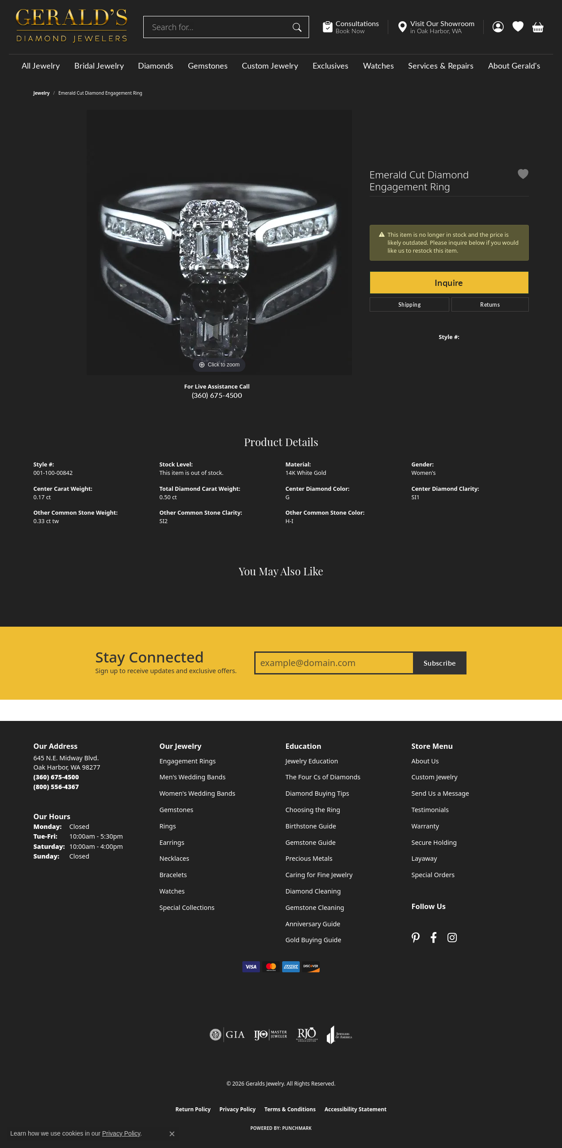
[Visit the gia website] (227, 1035)
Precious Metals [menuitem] (309, 858)
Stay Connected (150, 657)
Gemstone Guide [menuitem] (311, 842)
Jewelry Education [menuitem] (312, 761)
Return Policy (193, 1109)
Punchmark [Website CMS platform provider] (297, 1128)
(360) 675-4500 (217, 395)
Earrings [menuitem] (172, 842)
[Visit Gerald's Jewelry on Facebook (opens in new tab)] (433, 938)
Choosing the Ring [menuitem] (313, 809)
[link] (355, 27)
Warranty (425, 826)
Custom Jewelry (270, 65)
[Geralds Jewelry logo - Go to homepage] (71, 27)
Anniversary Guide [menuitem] (313, 924)
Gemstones (208, 65)
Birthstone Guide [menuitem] (311, 826)
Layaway (424, 858)
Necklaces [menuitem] (174, 858)
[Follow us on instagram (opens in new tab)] (452, 938)
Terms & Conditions (290, 1109)
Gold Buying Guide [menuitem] (313, 940)
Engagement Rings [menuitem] (188, 761)
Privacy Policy (237, 1109)
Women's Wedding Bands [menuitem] (198, 793)
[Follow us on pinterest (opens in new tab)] (416, 938)
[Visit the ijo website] (270, 1035)
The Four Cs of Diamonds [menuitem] (323, 777)
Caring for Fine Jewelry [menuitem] (319, 875)
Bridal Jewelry (99, 65)
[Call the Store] (56, 777)
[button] (498, 27)
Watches (378, 65)
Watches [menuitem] (172, 891)
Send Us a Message (440, 793)
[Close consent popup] (172, 1133)
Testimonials (430, 809)
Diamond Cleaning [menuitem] (313, 891)
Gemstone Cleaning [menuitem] (315, 907)
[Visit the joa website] (339, 1035)
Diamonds (155, 65)
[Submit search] (298, 27)
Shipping (409, 304)
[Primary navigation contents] (281, 65)
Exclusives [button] (330, 65)
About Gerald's (514, 65)
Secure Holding (434, 842)
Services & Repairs (441, 65)
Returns (490, 304)
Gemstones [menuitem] (177, 809)
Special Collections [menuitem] (187, 907)
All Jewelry (41, 65)
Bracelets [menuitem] (173, 875)
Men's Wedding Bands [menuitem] (193, 777)
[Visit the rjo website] (307, 1035)
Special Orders (433, 875)
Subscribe (440, 662)
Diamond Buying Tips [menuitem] (317, 793)
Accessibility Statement (355, 1109)
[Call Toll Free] (56, 786)
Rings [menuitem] (168, 826)
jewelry (42, 93)
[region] (219, 242)
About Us (425, 761)
